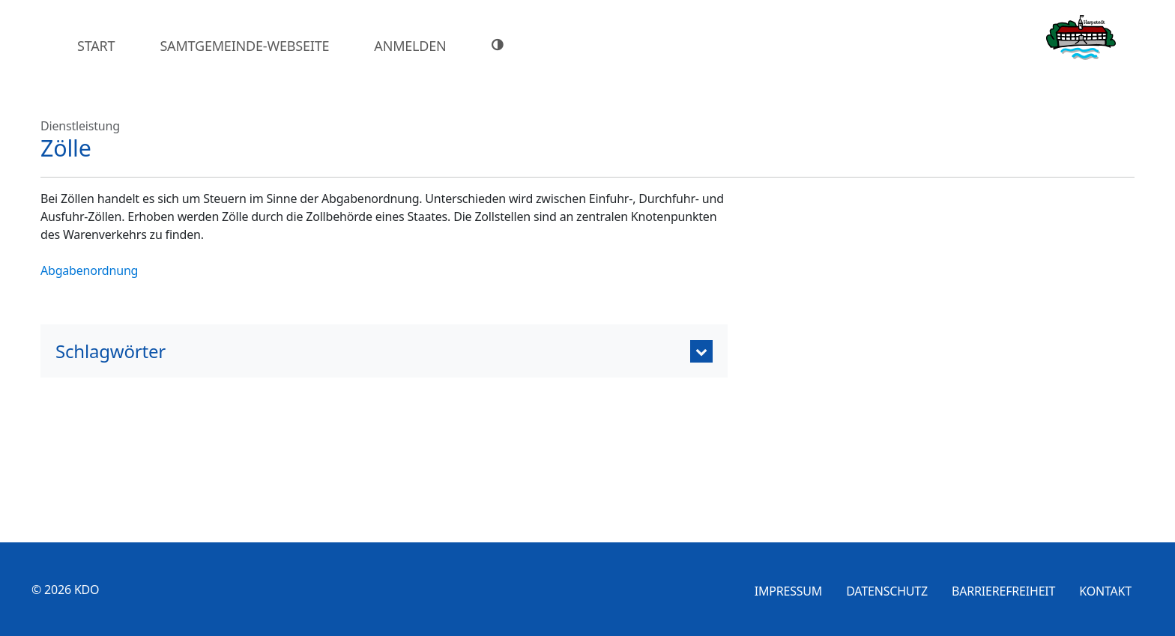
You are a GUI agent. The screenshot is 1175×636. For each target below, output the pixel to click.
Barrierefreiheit (1003, 591)
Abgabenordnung (89, 270)
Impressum (789, 591)
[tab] (384, 351)
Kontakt (1105, 591)
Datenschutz (887, 591)
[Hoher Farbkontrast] (499, 45)
